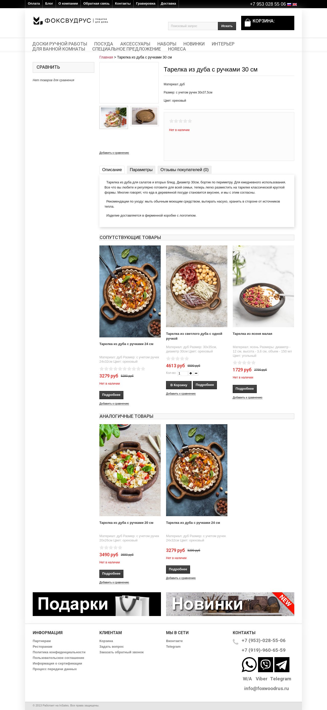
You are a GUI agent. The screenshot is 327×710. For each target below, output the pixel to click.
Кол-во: (171, 373)
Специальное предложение (126, 49)
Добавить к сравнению (114, 152)
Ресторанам (42, 646)
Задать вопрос (111, 646)
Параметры (141, 169)
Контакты (123, 3)
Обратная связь (96, 3)
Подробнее (111, 395)
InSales (64, 705)
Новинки (194, 43)
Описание (112, 169)
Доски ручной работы (59, 43)
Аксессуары (135, 43)
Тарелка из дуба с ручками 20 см (126, 523)
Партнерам (42, 641)
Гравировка (146, 3)
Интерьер (223, 43)
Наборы (166, 43)
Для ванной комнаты (58, 49)
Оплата (34, 3)
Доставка (168, 3)
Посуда (103, 43)
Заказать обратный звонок (121, 652)
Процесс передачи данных (55, 669)
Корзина (106, 641)
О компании (68, 3)
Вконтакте (174, 641)
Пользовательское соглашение (58, 658)
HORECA (177, 49)
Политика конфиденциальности (59, 652)
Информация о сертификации (57, 663)
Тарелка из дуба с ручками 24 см (126, 344)
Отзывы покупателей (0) (184, 169)
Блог (49, 3)
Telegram (173, 646)
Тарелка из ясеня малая (252, 334)
